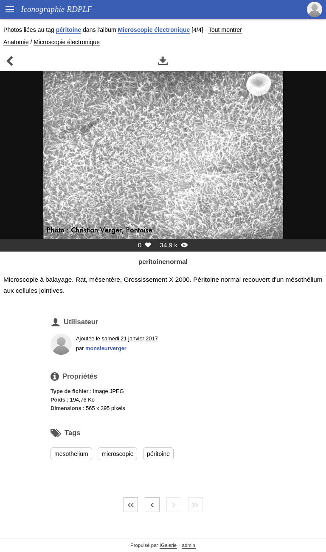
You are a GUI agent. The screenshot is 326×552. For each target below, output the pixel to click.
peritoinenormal (163, 261)
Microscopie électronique (154, 29)
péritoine (68, 29)
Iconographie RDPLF (56, 9)
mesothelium (71, 453)
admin (188, 545)
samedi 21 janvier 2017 (129, 338)
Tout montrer (225, 29)
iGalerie (168, 545)
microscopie (117, 453)
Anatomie (15, 42)
